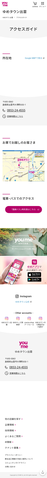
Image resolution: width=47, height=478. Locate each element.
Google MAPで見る (33, 58)
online (35, 4)
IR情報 (8, 442)
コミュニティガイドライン (15, 463)
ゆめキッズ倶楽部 (18, 324)
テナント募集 (11, 448)
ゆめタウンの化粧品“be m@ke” (40, 325)
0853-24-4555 (16, 110)
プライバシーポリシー (13, 455)
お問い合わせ (10, 467)
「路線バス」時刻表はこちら (23, 209)
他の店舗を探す (13, 419)
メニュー (42, 4)
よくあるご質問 (13, 436)
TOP (42, 472)
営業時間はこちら (15, 116)
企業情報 (9, 424)
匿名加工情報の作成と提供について (19, 459)
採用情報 (9, 430)
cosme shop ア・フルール (29, 324)
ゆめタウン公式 (22, 302)
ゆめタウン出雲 (8, 17)
